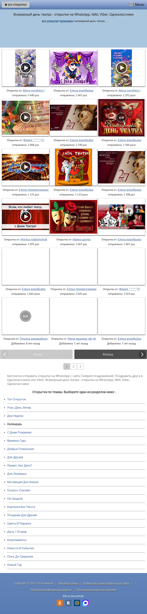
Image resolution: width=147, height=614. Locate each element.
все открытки (15, 4)
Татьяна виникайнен (34, 338)
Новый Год (14, 565)
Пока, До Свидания (20, 556)
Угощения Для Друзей (22, 515)
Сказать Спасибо (18, 490)
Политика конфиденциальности (51, 590)
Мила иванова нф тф (82, 338)
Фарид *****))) (33, 140)
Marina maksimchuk (33, 239)
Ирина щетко (82, 239)
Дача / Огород (17, 531)
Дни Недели (15, 416)
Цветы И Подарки (19, 523)
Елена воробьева (81, 90)
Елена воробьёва (81, 140)
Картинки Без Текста (21, 507)
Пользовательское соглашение (96, 590)
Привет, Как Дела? (19, 465)
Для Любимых (17, 474)
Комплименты (16, 540)
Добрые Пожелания (20, 449)
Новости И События (20, 548)
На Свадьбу (15, 498)
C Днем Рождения (19, 432)
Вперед (108, 354)
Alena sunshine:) (34, 90)
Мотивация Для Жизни (22, 482)
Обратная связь (68, 583)
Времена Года (16, 440)
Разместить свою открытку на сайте (107, 583)
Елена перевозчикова (33, 189)
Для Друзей (15, 457)
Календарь (66, 21)
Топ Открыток (16, 399)
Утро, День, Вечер (19, 407)
